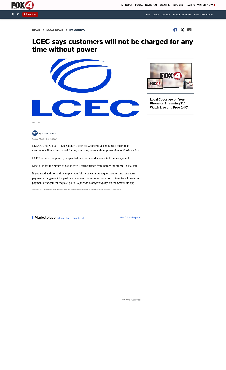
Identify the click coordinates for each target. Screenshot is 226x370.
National (151, 5)
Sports (178, 5)
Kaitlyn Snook (49, 133)
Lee (148, 14)
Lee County (77, 30)
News (36, 30)
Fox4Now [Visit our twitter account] (18, 14)
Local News (54, 30)
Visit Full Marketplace (130, 217)
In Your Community (182, 14)
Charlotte (166, 14)
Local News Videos (203, 14)
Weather (165, 5)
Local (139, 5)
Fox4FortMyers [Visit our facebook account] (14, 14)
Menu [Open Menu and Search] (126, 5)
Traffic (190, 5)
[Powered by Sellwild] (135, 300)
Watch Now (206, 5)
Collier (156, 14)
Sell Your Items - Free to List (70, 218)
